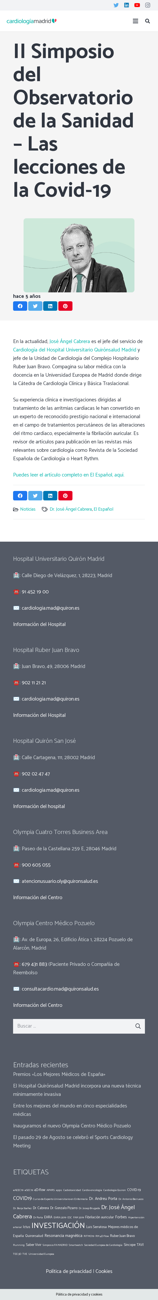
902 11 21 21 (34, 683)
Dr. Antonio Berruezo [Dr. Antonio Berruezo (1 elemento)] (130, 1199)
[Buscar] (147, 21)
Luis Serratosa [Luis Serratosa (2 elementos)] (96, 1227)
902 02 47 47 (36, 774)
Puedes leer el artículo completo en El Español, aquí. (68, 475)
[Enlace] (31, 21)
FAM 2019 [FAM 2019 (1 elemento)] (78, 1217)
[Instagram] (147, 5)
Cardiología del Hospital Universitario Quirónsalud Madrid (74, 350)
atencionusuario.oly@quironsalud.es (60, 881)
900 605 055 (36, 865)
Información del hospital (39, 806)
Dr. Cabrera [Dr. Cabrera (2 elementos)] (41, 1208)
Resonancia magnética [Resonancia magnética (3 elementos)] (63, 1235)
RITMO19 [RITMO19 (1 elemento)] (89, 1236)
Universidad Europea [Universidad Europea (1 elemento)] (41, 1254)
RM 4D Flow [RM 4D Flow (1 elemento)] (102, 1236)
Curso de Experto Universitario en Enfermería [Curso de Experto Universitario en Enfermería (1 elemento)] (60, 1199)
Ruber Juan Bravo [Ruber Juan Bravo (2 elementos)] (122, 1236)
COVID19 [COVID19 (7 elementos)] (22, 1198)
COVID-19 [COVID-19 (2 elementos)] (134, 1190)
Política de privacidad (69, 1271)
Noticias (28, 509)
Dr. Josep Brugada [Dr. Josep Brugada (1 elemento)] (89, 1208)
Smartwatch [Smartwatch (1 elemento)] (76, 1245)
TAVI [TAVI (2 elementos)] (140, 1245)
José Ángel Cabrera (69, 341)
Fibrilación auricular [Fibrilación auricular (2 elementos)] (99, 1217)
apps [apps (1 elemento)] (59, 1190)
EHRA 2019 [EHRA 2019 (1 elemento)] (60, 1217)
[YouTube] (137, 5)
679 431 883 (34, 964)
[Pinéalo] (65, 306)
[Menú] (135, 21)
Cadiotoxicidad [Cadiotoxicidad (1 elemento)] (72, 1190)
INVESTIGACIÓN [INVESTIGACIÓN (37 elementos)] (58, 1226)
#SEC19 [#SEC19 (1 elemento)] (29, 1190)
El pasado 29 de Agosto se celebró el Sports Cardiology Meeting (73, 1141)
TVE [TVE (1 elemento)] (24, 1254)
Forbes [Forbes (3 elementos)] (121, 1217)
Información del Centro (37, 897)
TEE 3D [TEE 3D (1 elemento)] (17, 1254)
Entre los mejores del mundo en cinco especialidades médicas (70, 1110)
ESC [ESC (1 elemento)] (69, 1217)
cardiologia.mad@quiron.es (51, 608)
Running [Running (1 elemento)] (19, 1245)
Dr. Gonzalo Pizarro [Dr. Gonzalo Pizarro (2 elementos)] (63, 1208)
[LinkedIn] (126, 5)
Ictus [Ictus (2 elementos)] (26, 1227)
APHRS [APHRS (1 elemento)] (51, 1190)
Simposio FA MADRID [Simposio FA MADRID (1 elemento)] (55, 1245)
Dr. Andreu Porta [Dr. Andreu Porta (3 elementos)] (103, 1198)
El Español (103, 509)
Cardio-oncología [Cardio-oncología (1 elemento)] (92, 1190)
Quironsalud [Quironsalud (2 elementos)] (34, 1236)
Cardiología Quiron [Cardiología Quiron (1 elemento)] (114, 1190)
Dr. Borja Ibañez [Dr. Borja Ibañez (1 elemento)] (22, 1208)
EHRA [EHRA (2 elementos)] (48, 1217)
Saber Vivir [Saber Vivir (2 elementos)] (33, 1245)
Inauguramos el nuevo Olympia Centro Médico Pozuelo (72, 1126)
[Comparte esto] (20, 306)
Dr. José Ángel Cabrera (71, 509)
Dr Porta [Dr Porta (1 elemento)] (38, 1217)
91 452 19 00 (35, 592)
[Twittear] (35, 306)
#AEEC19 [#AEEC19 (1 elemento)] (18, 1190)
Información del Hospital (39, 624)
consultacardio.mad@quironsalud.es (60, 989)
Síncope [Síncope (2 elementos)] (130, 1245)
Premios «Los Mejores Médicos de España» (59, 1074)
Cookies (103, 1271)
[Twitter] (116, 5)
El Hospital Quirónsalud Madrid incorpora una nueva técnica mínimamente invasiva (77, 1090)
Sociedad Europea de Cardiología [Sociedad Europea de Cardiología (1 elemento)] (103, 1245)
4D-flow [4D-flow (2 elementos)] (39, 1190)
